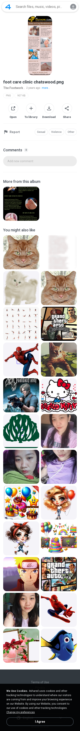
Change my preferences (20, 712)
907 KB (21, 95)
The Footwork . (14, 88)
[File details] (21, 204)
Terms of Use (40, 682)
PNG (8, 95)
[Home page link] (8, 7)
